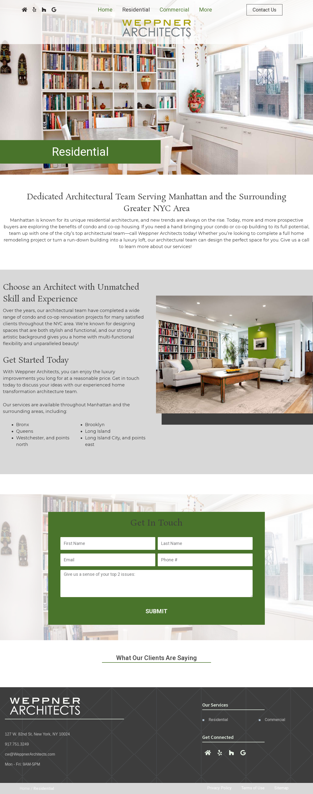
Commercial (174, 10)
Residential (136, 10)
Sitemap (281, 788)
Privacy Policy (219, 788)
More (205, 10)
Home (105, 10)
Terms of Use (253, 788)
